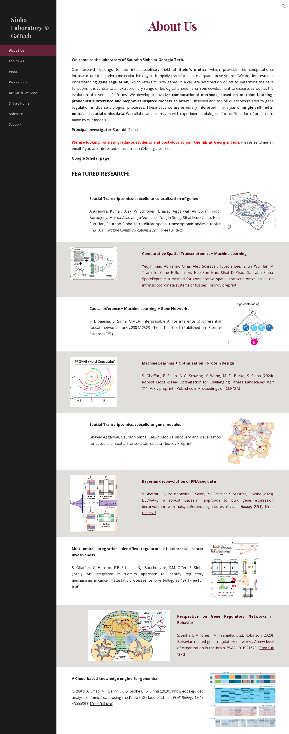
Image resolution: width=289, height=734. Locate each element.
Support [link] (15, 124)
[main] (173, 25)
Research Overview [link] (23, 92)
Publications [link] (18, 82)
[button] (283, 6)
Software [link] (16, 113)
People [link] (14, 71)
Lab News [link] (16, 61)
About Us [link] (16, 50)
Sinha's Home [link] (19, 103)
